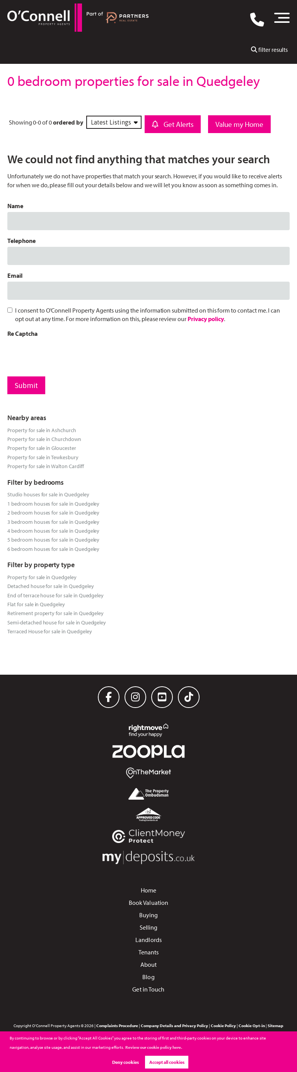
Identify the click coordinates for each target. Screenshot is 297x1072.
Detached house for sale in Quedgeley (50, 586)
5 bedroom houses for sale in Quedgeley (53, 539)
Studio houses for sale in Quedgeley (48, 494)
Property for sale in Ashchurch (41, 430)
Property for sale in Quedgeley (42, 577)
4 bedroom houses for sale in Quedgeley (53, 530)
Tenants (148, 952)
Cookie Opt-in (252, 1025)
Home (148, 890)
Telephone (21, 240)
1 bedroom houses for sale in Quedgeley (53, 503)
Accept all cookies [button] (166, 1062)
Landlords (148, 940)
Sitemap (275, 1025)
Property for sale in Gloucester (41, 447)
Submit (26, 385)
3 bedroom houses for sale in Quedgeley (53, 521)
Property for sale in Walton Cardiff (45, 466)
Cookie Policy (223, 1025)
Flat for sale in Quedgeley (36, 604)
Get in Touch (148, 989)
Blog (148, 977)
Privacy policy (206, 319)
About (148, 964)
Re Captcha (22, 333)
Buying (148, 915)
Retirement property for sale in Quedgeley (55, 613)
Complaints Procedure (117, 1025)
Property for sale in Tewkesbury (43, 457)
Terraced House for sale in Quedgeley (49, 631)
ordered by (68, 122)
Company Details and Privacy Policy (174, 1025)
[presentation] (66, 355)
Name (15, 206)
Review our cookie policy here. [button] (153, 1047)
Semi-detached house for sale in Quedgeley (56, 622)
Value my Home (239, 124)
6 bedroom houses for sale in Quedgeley (53, 548)
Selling (149, 927)
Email (14, 275)
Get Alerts (173, 124)
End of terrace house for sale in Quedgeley (55, 595)
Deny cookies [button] (125, 1062)
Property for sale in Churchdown (44, 439)
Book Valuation (148, 902)
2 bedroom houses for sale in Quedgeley (53, 512)
